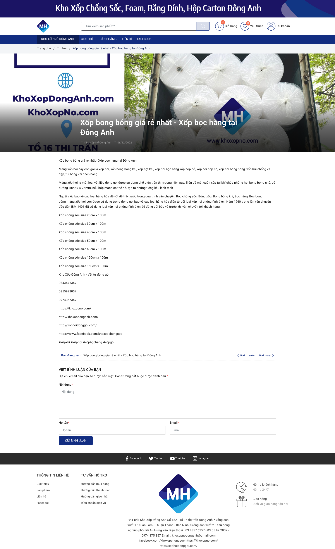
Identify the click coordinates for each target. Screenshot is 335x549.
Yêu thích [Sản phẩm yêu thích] (252, 26)
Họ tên (64, 423)
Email (174, 423)
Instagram (203, 458)
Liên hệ (127, 39)
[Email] (223, 430)
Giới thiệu (88, 39)
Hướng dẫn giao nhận (96, 496)
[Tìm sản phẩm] (138, 26)
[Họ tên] (112, 430)
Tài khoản (278, 26)
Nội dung (66, 385)
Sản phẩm (109, 39)
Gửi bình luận (75, 440)
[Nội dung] (167, 403)
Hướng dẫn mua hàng (96, 484)
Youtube (178, 458)
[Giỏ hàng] (226, 26)
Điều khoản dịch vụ (94, 503)
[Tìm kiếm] (203, 26)
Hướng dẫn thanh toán (96, 490)
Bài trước (246, 355)
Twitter (155, 458)
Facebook (144, 39)
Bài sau (266, 355)
